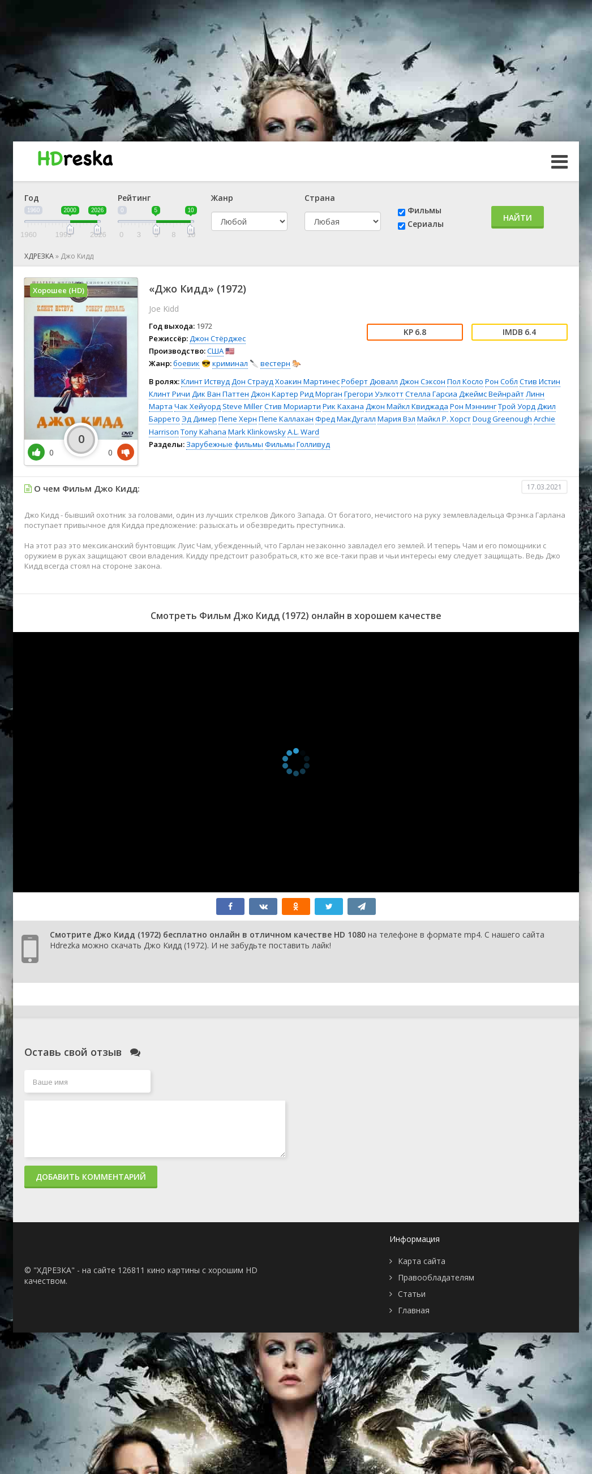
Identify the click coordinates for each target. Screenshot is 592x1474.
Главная (414, 1310)
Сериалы (425, 223)
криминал (230, 363)
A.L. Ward (303, 432)
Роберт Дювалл (369, 381)
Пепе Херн (237, 419)
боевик (186, 363)
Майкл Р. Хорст (444, 419)
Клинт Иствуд (205, 381)
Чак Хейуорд (197, 406)
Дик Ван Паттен (220, 394)
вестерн (275, 363)
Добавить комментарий (91, 1176)
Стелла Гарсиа (431, 394)
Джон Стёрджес (218, 338)
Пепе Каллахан (286, 419)
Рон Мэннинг (473, 406)
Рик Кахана (343, 406)
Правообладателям (436, 1277)
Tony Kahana (203, 432)
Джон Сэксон (422, 381)
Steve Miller (242, 406)
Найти (517, 217)
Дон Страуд (252, 381)
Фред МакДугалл (345, 419)
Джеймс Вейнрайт (491, 394)
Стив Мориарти (292, 406)
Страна (319, 197)
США (215, 351)
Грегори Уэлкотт (374, 394)
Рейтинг (134, 197)
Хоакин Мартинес (307, 381)
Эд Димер (199, 419)
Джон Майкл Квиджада (407, 406)
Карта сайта (421, 1261)
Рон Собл (501, 381)
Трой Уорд (516, 406)
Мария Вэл (396, 419)
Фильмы (424, 210)
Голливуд (313, 444)
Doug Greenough (502, 419)
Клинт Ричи (169, 394)
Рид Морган (321, 394)
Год (31, 197)
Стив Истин (540, 381)
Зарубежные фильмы (224, 444)
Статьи (412, 1293)
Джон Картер (274, 394)
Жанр (222, 197)
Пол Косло (465, 381)
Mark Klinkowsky (257, 432)
